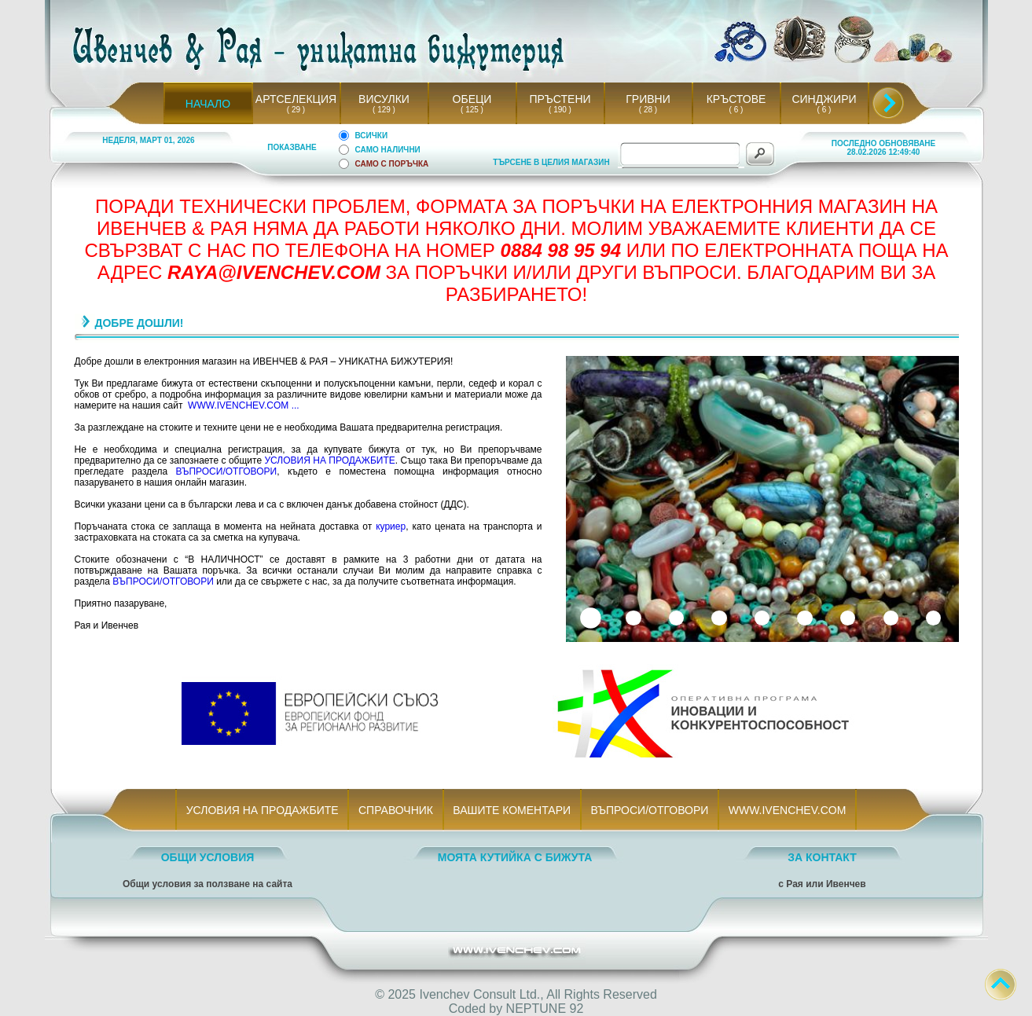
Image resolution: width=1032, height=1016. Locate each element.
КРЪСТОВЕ (736, 99)
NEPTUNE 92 (545, 1008)
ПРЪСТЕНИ (559, 99)
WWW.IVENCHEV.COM (787, 810)
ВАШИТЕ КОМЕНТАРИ (512, 810)
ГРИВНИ (648, 99)
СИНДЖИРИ (823, 99)
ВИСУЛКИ (383, 99)
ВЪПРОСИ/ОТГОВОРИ (226, 471)
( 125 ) (472, 109)
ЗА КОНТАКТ (822, 857)
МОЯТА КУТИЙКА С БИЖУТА (515, 857)
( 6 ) (735, 109)
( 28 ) (647, 109)
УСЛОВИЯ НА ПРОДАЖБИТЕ (329, 460)
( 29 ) (295, 109)
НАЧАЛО (207, 103)
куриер (391, 526)
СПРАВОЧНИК (395, 810)
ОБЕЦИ (472, 99)
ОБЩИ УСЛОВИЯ (208, 857)
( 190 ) (560, 109)
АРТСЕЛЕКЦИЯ (295, 99)
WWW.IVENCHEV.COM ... (243, 405)
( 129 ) (384, 109)
